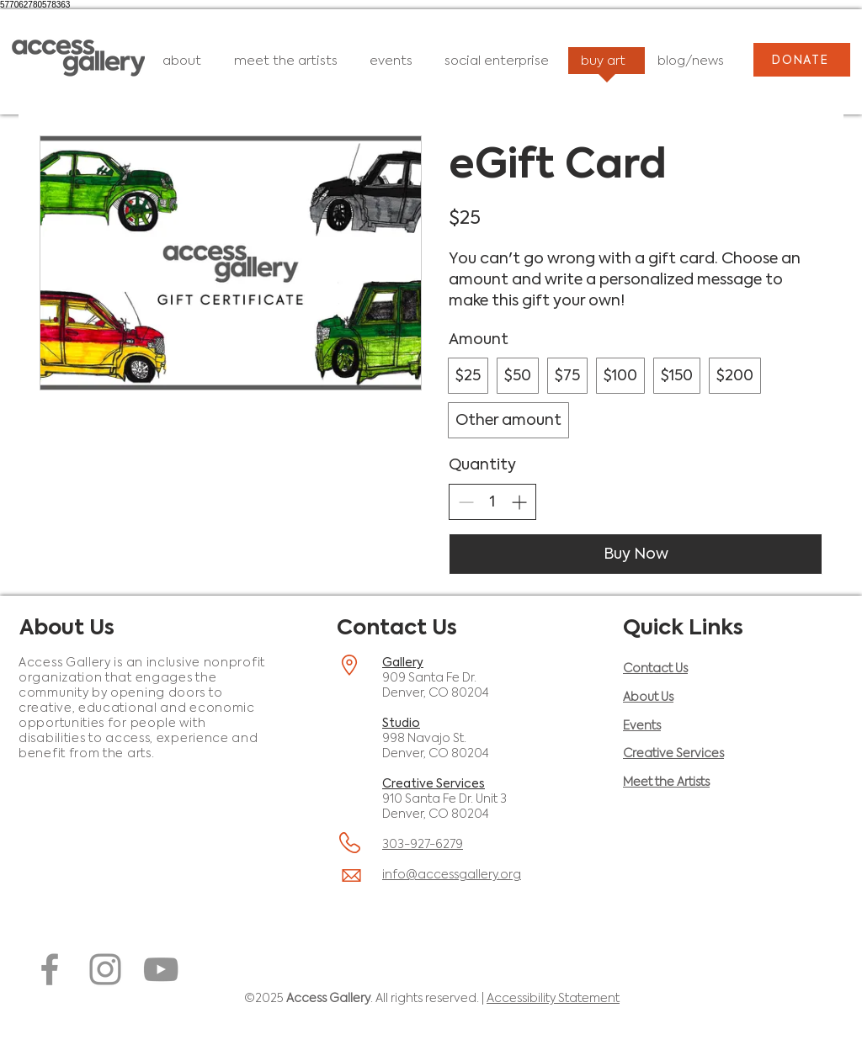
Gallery (402, 662)
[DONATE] (801, 60)
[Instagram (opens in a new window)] (105, 969)
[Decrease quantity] (466, 502)
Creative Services (433, 783)
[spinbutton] (492, 501)
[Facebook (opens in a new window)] (50, 969)
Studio (401, 722)
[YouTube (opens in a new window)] (161, 969)
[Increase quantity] (519, 502)
